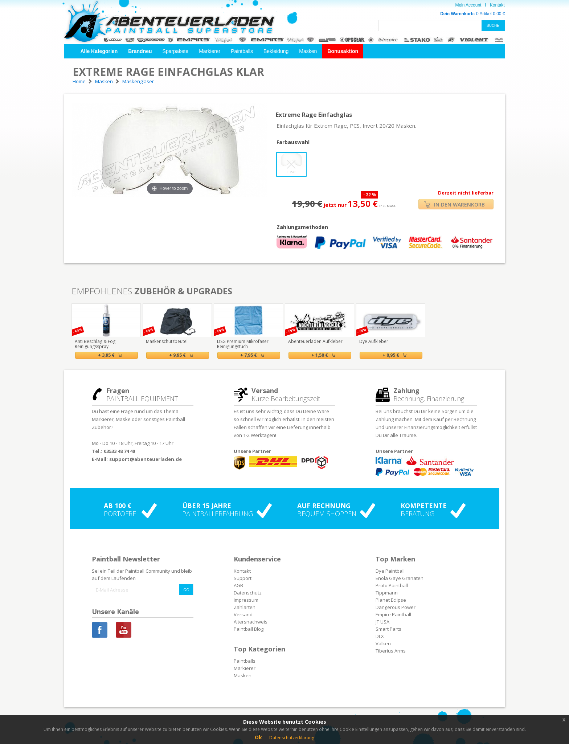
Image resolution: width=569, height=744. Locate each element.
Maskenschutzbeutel (167, 341)
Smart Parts (388, 629)
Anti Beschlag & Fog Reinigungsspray (95, 343)
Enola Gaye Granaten (399, 578)
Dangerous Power (396, 607)
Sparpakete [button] (176, 51)
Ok (258, 737)
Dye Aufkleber (373, 341)
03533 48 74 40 (119, 451)
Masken (308, 51)
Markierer (209, 51)
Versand (243, 614)
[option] (106, 331)
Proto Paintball (392, 585)
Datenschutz (248, 592)
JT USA (382, 621)
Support (242, 578)
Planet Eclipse (391, 600)
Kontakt (497, 5)
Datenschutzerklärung (291, 738)
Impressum (246, 600)
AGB (238, 585)
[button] (99, 51)
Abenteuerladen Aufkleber (315, 341)
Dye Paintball (390, 571)
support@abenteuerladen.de (145, 459)
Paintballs (242, 51)
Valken (383, 643)
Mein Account (468, 5)
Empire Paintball (393, 614)
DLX (380, 636)
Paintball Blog (248, 629)
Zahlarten (244, 607)
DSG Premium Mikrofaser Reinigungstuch (243, 343)
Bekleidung (275, 51)
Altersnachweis (250, 621)
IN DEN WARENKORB (454, 204)
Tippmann (387, 592)
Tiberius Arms (391, 650)
